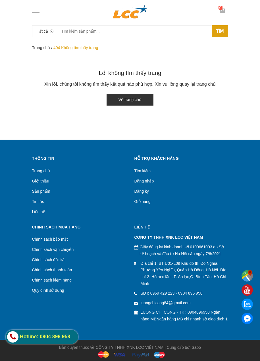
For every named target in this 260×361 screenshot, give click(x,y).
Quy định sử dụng (48, 290)
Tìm (220, 31)
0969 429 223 (162, 293)
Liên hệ (38, 211)
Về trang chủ (130, 99)
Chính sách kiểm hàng (52, 280)
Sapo (196, 347)
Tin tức (38, 201)
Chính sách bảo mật (50, 239)
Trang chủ (41, 47)
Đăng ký (141, 191)
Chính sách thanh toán (52, 270)
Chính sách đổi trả (48, 259)
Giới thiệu (40, 181)
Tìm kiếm (142, 171)
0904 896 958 (190, 293)
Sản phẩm (41, 191)
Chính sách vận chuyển (53, 249)
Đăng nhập (144, 181)
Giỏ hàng (142, 201)
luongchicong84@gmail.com (166, 303)
